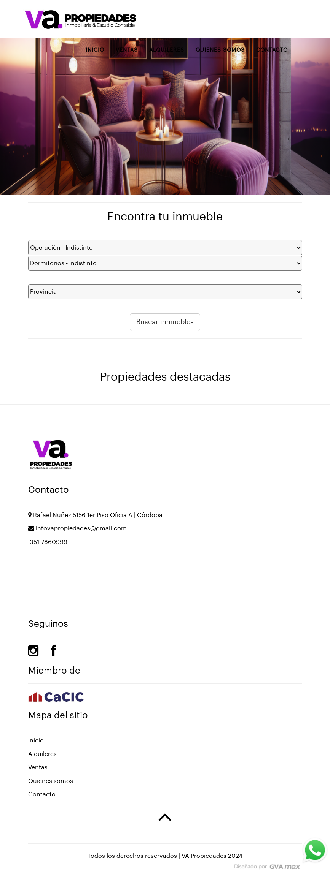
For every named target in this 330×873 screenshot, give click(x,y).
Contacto (272, 50)
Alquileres (166, 50)
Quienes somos (220, 50)
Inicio (95, 50)
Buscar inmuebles (165, 321)
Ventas (127, 50)
